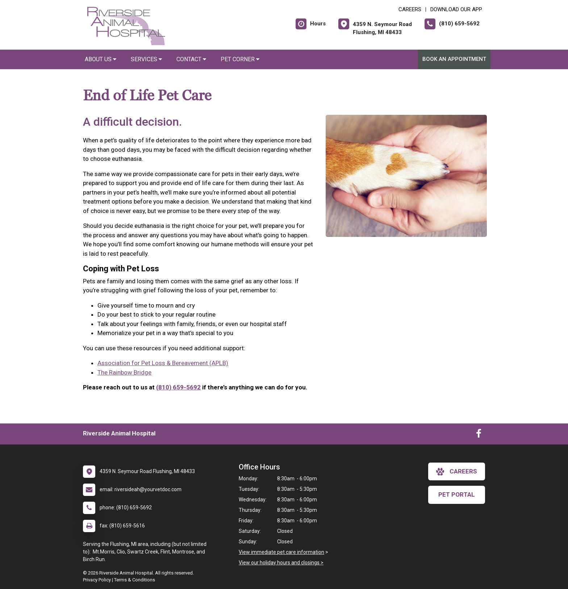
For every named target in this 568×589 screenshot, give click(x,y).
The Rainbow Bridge (124, 372)
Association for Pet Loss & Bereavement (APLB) (162, 363)
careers (456, 472)
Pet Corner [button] (240, 59)
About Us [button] (100, 59)
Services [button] (146, 59)
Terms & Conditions (134, 579)
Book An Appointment (454, 59)
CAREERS (409, 9)
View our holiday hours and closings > (281, 562)
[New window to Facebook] (478, 435)
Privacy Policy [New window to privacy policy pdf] (97, 579)
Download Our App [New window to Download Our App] (456, 9)
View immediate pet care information (281, 552)
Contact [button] (191, 59)
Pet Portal (456, 494)
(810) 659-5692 (178, 387)
